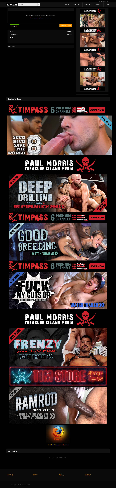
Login (104, 1)
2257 (60, 474)
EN (108, 1)
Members (87, 4)
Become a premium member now (40, 18)
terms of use (10, 474)
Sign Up (101, 1)
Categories (76, 4)
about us (35, 474)
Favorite (63, 25)
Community (97, 4)
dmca (34, 475)
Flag (69, 25)
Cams (107, 4)
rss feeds (87, 475)
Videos (67, 4)
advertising (62, 475)
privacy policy (10, 475)
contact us (88, 474)
